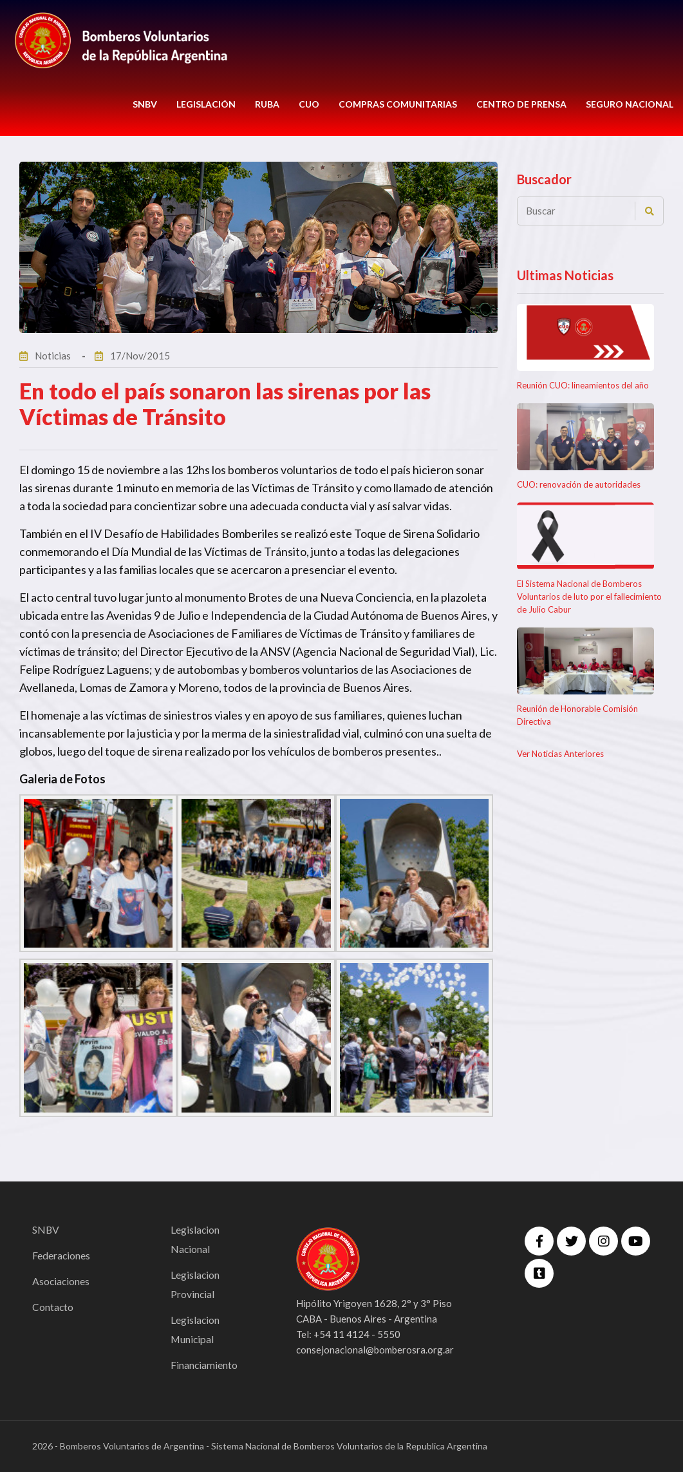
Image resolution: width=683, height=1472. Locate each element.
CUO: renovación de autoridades (579, 484)
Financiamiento (204, 1365)
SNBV (145, 104)
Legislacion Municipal (195, 1329)
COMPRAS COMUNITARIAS (398, 104)
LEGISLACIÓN (206, 104)
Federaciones (61, 1255)
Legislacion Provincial (195, 1284)
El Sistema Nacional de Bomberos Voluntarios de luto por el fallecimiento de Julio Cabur (589, 596)
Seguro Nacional (629, 104)
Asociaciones (61, 1281)
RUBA (267, 104)
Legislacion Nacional (195, 1239)
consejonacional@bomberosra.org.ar (375, 1349)
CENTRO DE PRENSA (521, 104)
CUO (309, 104)
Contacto (53, 1307)
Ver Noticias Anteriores (560, 754)
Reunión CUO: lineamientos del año (583, 385)
